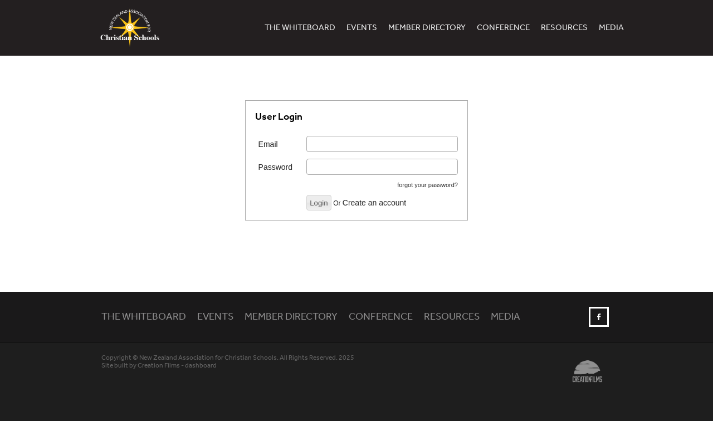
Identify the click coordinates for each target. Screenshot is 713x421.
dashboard (201, 365)
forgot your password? (427, 185)
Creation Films (159, 365)
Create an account (374, 202)
